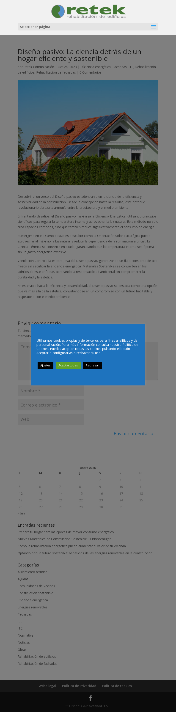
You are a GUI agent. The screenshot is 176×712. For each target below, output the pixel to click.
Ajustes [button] (45, 365)
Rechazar (92, 365)
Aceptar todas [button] (68, 365)
